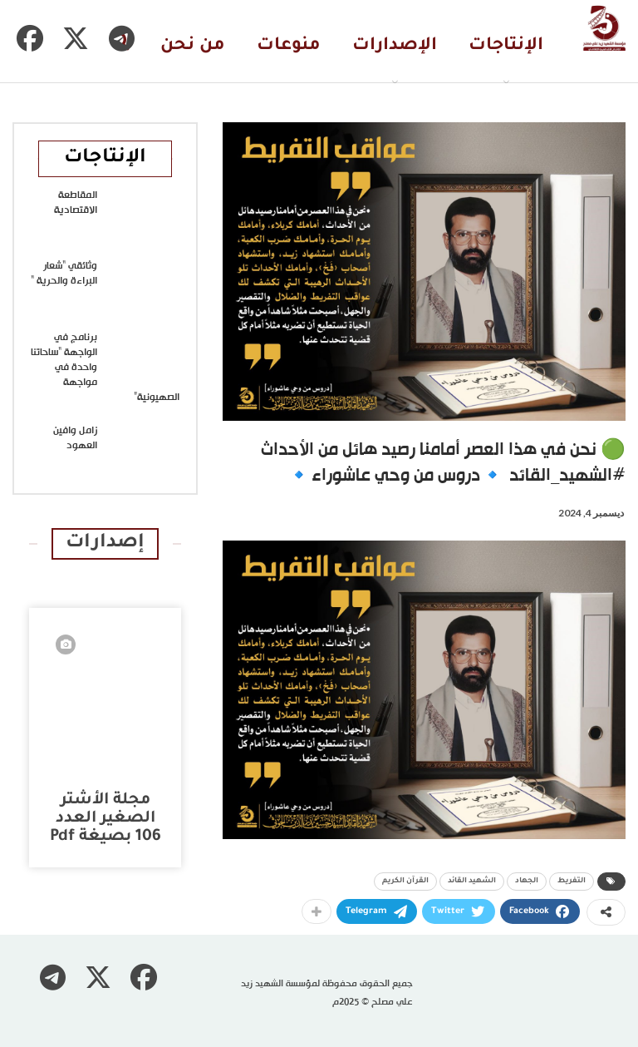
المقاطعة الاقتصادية (75, 203)
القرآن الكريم (405, 881)
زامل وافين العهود (75, 438)
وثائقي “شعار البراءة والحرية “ (64, 273)
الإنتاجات (506, 46)
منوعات (289, 46)
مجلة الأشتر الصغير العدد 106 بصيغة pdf (105, 819)
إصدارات (105, 543)
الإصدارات (394, 46)
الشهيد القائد (472, 881)
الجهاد (526, 881)
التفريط (571, 881)
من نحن (192, 46)
